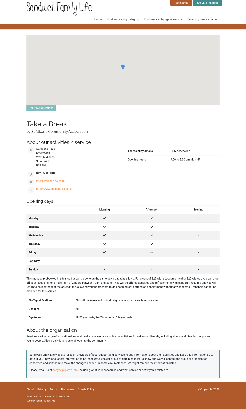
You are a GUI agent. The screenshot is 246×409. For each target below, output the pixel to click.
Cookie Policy (86, 389)
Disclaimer (67, 389)
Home (98, 19)
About (30, 389)
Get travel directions (41, 108)
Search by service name (202, 19)
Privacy (41, 389)
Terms (54, 389)
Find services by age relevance (163, 19)
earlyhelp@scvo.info (65, 370)
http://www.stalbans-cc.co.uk (54, 188)
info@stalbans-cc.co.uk (50, 181)
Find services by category (123, 19)
